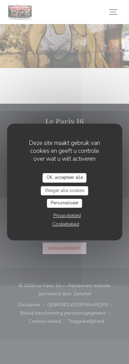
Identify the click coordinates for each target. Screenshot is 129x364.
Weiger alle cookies (65, 190)
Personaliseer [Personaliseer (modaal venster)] (65, 203)
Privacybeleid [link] (67, 216)
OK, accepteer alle (64, 177)
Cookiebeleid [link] (65, 224)
